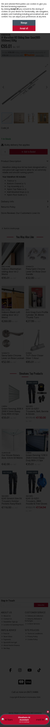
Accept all (24, 28)
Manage (24, 22)
